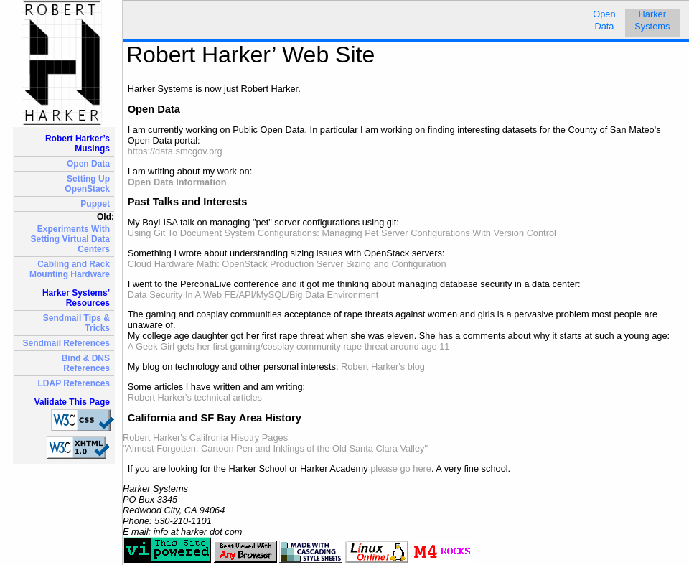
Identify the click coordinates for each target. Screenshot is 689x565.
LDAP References (74, 383)
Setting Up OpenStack (87, 184)
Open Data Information (177, 182)
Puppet (95, 204)
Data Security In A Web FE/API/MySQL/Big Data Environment (253, 294)
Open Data (88, 164)
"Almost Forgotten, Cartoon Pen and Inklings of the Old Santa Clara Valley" (275, 448)
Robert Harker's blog (383, 366)
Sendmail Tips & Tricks (76, 323)
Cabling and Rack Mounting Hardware (69, 269)
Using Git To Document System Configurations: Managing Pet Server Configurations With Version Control (342, 233)
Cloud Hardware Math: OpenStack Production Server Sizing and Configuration (287, 263)
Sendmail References (66, 343)
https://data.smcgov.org (175, 151)
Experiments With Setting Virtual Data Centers (70, 239)
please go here (400, 468)
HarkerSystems (652, 20)
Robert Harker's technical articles (195, 397)
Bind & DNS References (86, 363)
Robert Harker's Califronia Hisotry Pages (205, 437)
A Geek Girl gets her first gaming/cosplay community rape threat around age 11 (289, 346)
